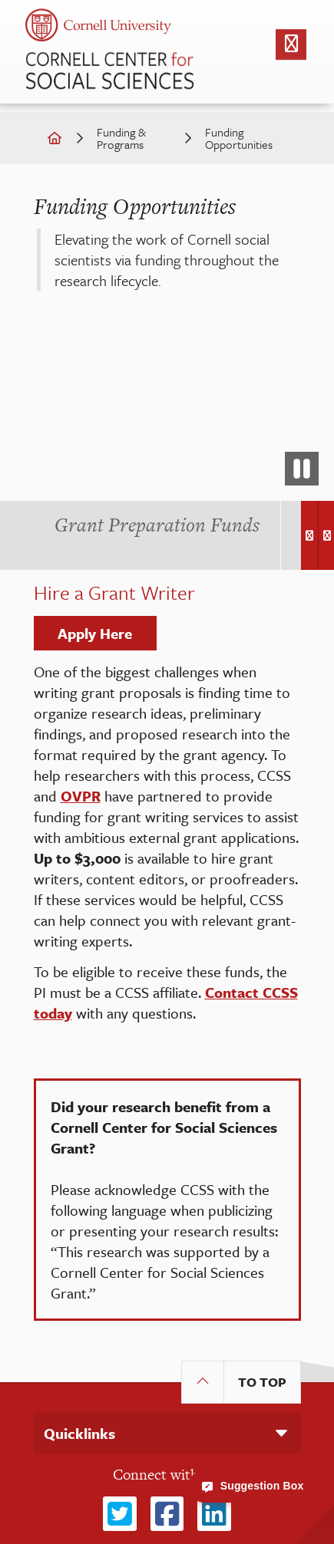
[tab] (157, 525)
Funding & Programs (121, 138)
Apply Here (95, 633)
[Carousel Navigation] (314, 535)
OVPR (81, 795)
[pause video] (302, 469)
